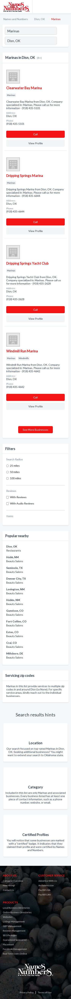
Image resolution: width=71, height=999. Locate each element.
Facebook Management (15, 949)
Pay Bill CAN (44, 894)
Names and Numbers (15, 19)
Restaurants (13, 550)
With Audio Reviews (22, 503)
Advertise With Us (47, 880)
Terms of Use (44, 992)
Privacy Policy (27, 992)
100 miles (15, 478)
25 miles (15, 465)
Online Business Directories (17, 912)
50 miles (15, 472)
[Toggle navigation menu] (66, 7)
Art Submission (46, 885)
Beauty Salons (14, 561)
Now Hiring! (9, 885)
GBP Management (12, 926)
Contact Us (8, 890)
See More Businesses (35, 429)
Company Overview (13, 880)
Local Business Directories (16, 907)
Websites (7, 916)
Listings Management (14, 921)
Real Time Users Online (15, 953)
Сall (35, 134)
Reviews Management (14, 930)
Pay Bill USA (44, 890)
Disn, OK (39, 19)
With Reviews (18, 497)
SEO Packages (10, 935)
